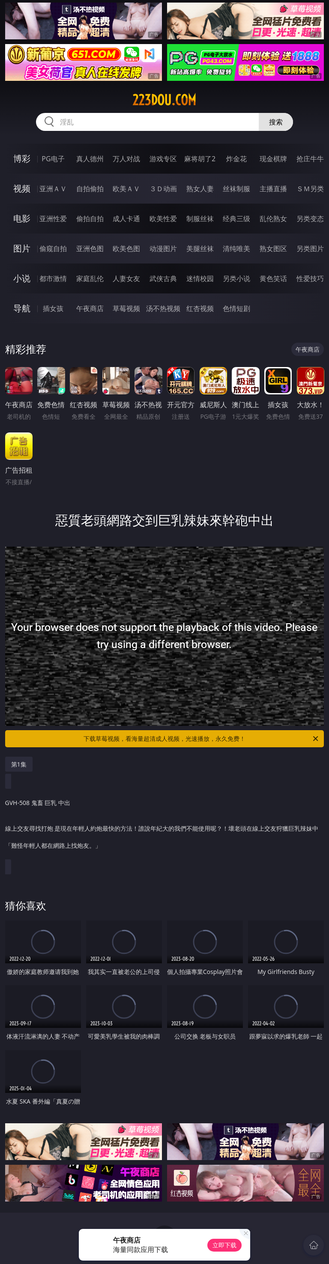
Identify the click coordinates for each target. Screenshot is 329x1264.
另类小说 (236, 278)
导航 (21, 308)
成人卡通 (126, 218)
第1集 (19, 764)
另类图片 (310, 248)
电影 (21, 218)
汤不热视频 (163, 308)
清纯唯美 (236, 248)
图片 (21, 248)
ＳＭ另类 (310, 188)
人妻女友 (126, 278)
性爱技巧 (310, 278)
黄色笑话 (273, 278)
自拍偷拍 (90, 188)
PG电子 (53, 158)
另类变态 (310, 218)
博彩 (21, 158)
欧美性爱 (163, 218)
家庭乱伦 (90, 278)
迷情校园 (200, 278)
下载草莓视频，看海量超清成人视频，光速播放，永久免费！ (202, 739)
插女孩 (53, 308)
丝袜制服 (236, 188)
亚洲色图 (90, 248)
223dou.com (164, 100)
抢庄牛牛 (310, 158)
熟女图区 (273, 248)
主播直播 (273, 188)
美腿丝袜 (200, 248)
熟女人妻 (200, 188)
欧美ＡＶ (126, 188)
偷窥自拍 (53, 248)
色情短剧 (236, 308)
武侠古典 (163, 278)
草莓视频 (126, 308)
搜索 (276, 122)
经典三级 (236, 218)
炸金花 (236, 158)
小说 (21, 278)
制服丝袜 (200, 218)
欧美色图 (126, 248)
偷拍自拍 (90, 218)
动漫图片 (163, 248)
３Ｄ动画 (163, 188)
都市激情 (53, 278)
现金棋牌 (273, 158)
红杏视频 (200, 308)
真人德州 (90, 158)
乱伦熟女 (273, 218)
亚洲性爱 (53, 218)
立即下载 (224, 1245)
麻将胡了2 (199, 158)
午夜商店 (90, 308)
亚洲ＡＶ (53, 188)
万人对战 (126, 158)
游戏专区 (163, 158)
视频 (21, 188)
